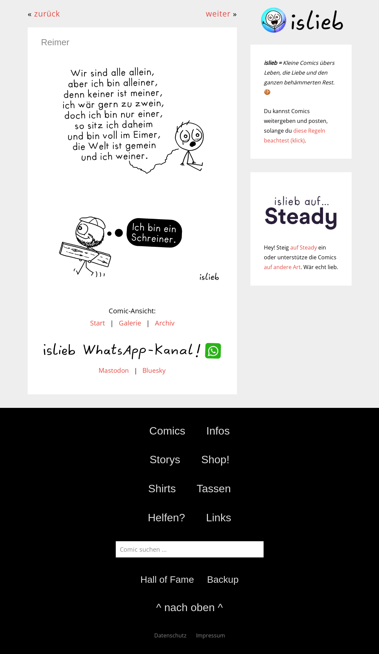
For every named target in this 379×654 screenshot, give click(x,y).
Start (97, 323)
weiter (218, 13)
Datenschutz (170, 635)
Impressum (210, 635)
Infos (217, 431)
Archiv (164, 323)
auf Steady (303, 247)
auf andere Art (282, 267)
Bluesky (154, 370)
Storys (165, 459)
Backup (223, 579)
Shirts (162, 488)
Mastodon (114, 370)
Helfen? (166, 518)
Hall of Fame (167, 579)
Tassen (214, 488)
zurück (47, 13)
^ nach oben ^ (189, 607)
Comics (167, 431)
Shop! (215, 459)
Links (218, 518)
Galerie (130, 323)
